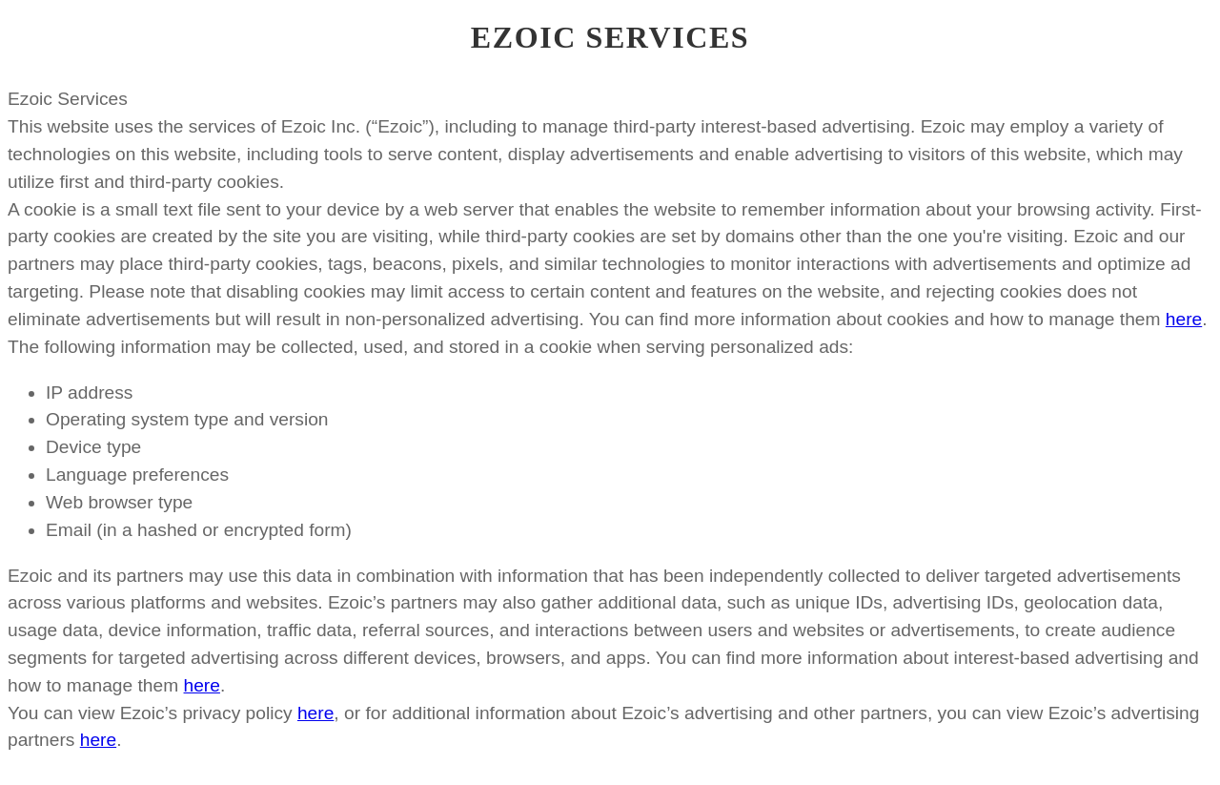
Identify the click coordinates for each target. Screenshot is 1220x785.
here (1184, 319)
